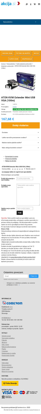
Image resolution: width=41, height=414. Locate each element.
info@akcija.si (6, 318)
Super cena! (5, 369)
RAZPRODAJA (27, 59)
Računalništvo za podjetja (20, 27)
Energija (20, 38)
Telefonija (20, 49)
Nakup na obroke (10, 161)
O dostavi (5, 351)
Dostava (5, 132)
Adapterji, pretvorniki (7, 66)
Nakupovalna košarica (9, 347)
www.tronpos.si (35, 410)
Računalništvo (20, 22)
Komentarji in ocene (11, 156)
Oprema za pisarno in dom (20, 44)
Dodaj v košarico (20, 125)
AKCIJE (36, 53)
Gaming (20, 11)
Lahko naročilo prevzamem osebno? (14, 137)
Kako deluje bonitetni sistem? (12, 148)
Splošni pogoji (6, 336)
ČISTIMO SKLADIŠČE (23, 53)
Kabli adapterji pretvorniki (24, 64)
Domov (3, 64)
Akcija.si (4, 342)
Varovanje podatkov (8, 338)
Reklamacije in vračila (9, 353)
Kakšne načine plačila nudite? (12, 142)
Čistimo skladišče (7, 367)
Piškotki (4, 340)
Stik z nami (5, 344)
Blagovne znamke (7, 371)
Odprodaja (20, 16)
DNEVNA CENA (7, 53)
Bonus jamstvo (6, 365)
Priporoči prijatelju (11, 158)
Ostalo (15, 107)
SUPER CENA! (13, 59)
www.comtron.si (24, 410)
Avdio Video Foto (20, 33)
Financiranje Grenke (8, 355)
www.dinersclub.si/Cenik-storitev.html (23, 257)
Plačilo (4, 349)
